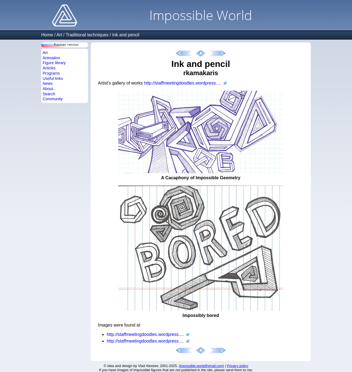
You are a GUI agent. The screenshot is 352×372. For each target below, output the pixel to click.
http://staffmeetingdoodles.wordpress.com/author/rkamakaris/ (185, 83)
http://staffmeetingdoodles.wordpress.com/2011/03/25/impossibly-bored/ (148, 341)
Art (59, 34)
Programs (51, 73)
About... (49, 88)
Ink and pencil (125, 34)
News (48, 83)
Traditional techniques (87, 34)
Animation (51, 58)
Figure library (54, 63)
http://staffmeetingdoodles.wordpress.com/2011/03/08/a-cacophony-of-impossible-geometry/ (148, 334)
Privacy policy (237, 366)
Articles (49, 68)
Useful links (53, 78)
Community (53, 99)
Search (49, 94)
